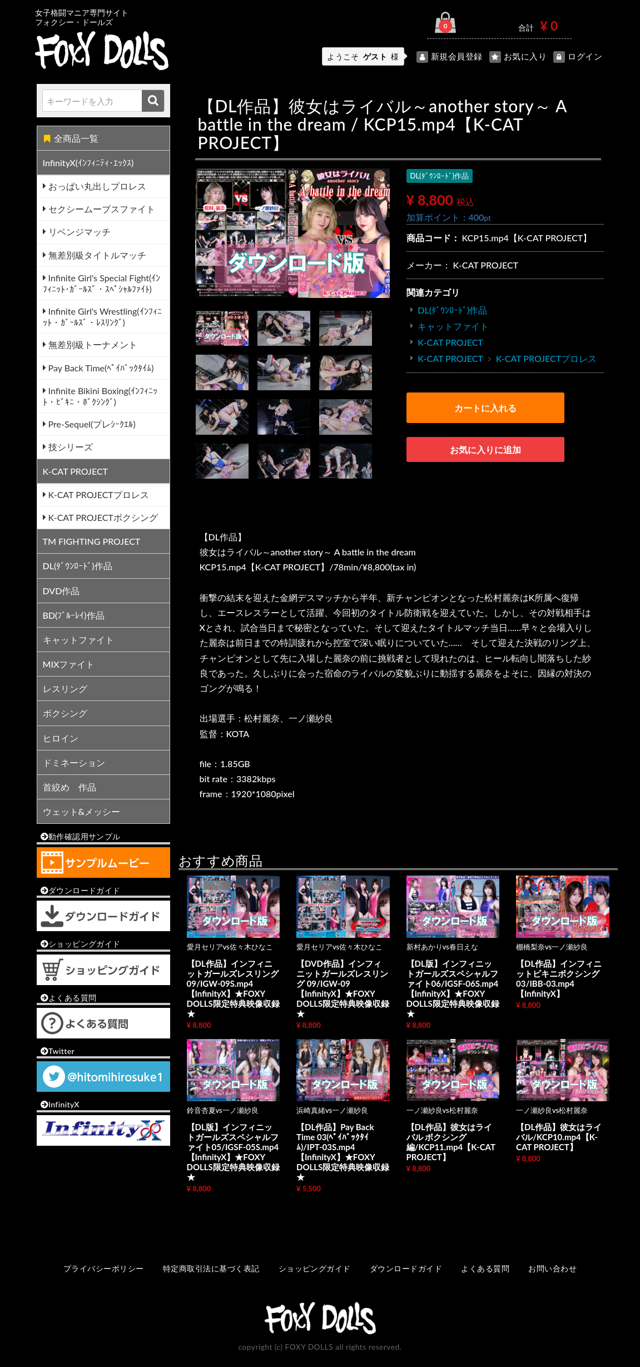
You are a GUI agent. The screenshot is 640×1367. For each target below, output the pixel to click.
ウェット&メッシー (81, 811)
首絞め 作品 (69, 787)
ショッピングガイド (315, 1268)
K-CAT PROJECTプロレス (97, 494)
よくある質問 (485, 1268)
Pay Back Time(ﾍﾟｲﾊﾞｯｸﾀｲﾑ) (100, 367)
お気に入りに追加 (485, 449)
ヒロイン (60, 738)
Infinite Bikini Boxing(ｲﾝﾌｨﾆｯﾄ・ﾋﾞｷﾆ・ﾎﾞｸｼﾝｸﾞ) (100, 396)
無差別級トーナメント (91, 344)
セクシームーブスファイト (100, 208)
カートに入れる (485, 407)
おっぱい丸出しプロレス (96, 186)
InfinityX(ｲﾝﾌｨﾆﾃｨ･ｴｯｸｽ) (88, 162)
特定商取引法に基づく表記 (211, 1268)
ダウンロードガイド (406, 1268)
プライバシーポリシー (103, 1268)
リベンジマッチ (78, 231)
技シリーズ (69, 446)
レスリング (65, 688)
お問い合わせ (552, 1268)
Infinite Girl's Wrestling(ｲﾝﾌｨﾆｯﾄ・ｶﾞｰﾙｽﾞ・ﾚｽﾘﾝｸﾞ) (102, 316)
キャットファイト (78, 639)
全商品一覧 (71, 138)
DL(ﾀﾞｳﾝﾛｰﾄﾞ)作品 (77, 565)
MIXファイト (69, 664)
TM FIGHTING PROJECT (92, 541)
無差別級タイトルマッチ (96, 255)
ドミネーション (74, 762)
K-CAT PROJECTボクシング (102, 517)
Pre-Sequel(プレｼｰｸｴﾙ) (91, 424)
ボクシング (65, 713)
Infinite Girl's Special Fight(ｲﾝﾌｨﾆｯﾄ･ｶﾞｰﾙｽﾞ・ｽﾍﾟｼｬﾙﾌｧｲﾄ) (102, 283)
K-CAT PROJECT (75, 471)
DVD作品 (61, 590)
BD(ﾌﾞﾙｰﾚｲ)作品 (74, 615)
